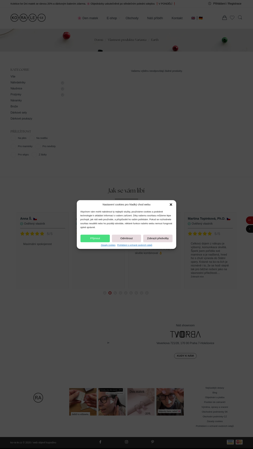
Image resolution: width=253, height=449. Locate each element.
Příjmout (95, 238)
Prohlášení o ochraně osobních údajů (134, 245)
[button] (171, 204)
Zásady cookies (108, 245)
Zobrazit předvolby (158, 238)
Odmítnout (126, 238)
